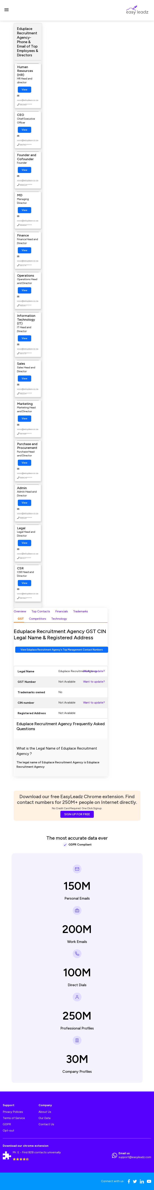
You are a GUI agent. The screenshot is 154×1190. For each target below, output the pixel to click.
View (24, 89)
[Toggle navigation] (6, 10)
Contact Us (46, 1124)
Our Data (44, 1118)
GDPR (7, 1124)
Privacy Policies (13, 1112)
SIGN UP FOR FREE (77, 814)
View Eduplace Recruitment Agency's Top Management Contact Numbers (62, 649)
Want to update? (94, 671)
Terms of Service (14, 1118)
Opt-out (8, 1130)
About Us (45, 1112)
